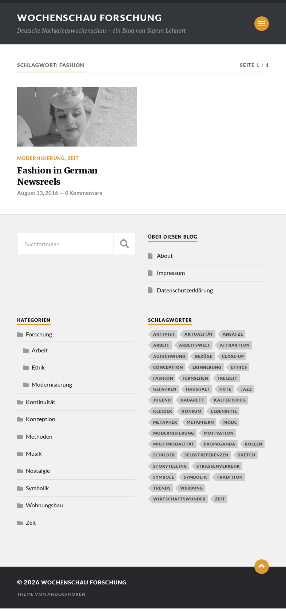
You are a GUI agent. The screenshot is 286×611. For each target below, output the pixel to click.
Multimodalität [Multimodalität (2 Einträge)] (173, 446)
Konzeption (40, 421)
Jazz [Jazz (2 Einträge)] (246, 391)
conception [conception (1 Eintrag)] (168, 369)
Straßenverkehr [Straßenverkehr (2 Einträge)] (218, 468)
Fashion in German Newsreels (61, 177)
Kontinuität (40, 403)
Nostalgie (38, 473)
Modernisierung (41, 158)
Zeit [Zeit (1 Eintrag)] (220, 501)
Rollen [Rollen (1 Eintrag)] (253, 446)
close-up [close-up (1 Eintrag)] (233, 358)
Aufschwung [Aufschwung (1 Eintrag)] (169, 358)
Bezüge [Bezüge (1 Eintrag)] (203, 358)
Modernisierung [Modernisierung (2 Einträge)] (173, 435)
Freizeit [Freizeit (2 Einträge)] (228, 380)
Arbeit (40, 352)
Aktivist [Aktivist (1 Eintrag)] (164, 336)
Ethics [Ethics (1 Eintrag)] (239, 369)
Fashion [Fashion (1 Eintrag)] (163, 380)
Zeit (73, 158)
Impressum (171, 274)
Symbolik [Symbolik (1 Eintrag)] (195, 479)
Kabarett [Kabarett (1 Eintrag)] (192, 402)
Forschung (39, 336)
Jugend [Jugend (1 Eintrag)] (162, 402)
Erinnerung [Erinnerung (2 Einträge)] (207, 369)
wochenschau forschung (93, 17)
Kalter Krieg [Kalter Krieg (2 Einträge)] (230, 402)
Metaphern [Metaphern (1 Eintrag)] (200, 424)
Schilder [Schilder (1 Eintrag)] (164, 457)
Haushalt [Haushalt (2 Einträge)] (198, 391)
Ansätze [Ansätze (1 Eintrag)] (233, 336)
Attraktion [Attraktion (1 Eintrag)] (235, 347)
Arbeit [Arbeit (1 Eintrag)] (161, 347)
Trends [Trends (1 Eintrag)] (162, 490)
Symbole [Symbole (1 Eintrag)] (163, 479)
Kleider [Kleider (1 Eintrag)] (162, 413)
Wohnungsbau (44, 507)
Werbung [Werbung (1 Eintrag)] (191, 490)
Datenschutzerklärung (185, 292)
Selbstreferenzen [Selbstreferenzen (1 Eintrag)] (206, 457)
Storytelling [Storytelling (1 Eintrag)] (170, 468)
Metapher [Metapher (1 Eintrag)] (165, 424)
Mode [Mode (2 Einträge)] (230, 424)
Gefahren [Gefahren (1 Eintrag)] (164, 391)
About (165, 257)
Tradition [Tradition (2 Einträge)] (230, 479)
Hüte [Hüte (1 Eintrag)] (225, 391)
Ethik (38, 369)
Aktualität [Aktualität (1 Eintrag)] (198, 336)
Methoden (39, 438)
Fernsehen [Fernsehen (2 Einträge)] (195, 380)
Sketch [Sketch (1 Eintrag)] (246, 457)
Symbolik (37, 490)
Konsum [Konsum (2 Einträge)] (192, 413)
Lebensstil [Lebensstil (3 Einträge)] (224, 413)
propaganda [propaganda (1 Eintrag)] (219, 446)
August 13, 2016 (37, 195)
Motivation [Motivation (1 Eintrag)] (219, 435)
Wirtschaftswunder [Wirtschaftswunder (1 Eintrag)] (179, 501)
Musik (33, 455)
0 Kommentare (83, 195)
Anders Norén (66, 596)
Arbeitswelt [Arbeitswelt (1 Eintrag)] (194, 347)
